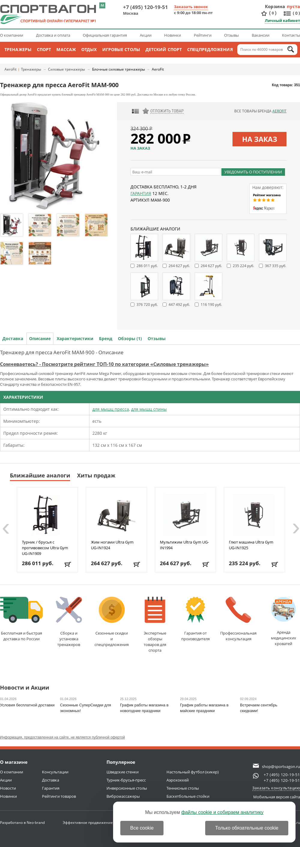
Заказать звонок (191, 6)
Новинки (172, 35)
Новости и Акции (24, 688)
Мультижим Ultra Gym (184, 544)
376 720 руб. (147, 304)
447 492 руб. (179, 304)
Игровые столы (121, 49)
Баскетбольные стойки (187, 796)
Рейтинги (203, 35)
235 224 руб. (243, 265)
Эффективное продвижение (93, 822)
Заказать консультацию (276, 788)
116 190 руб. (211, 304)
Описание (40, 338)
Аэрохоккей (177, 780)
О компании (11, 35)
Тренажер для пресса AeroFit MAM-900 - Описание (62, 352)
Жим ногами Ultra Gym (112, 544)
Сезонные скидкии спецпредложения (111, 622)
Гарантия (140, 193)
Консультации (55, 772)
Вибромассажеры (123, 796)
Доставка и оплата (53, 35)
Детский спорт (164, 49)
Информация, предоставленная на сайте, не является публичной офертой (62, 737)
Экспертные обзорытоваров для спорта (155, 625)
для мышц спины (149, 409)
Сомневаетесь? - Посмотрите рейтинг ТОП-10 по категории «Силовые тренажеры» (104, 364)
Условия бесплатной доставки (27, 705)
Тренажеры (18, 49)
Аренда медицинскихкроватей (283, 621)
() (272, 13)
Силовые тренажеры (66, 69)
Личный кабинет (282, 20)
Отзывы (231, 35)
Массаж (66, 49)
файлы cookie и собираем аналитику (222, 812)
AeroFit (10, 69)
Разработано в (22, 822)
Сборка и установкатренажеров (69, 622)
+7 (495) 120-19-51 (145, 7)
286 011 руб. (147, 265)
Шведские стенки (122, 772)
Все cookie (142, 827)
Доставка (12, 338)
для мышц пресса (110, 409)
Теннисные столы (182, 788)
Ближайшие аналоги (40, 475)
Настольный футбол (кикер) (192, 772)
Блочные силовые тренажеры (118, 69)
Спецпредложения (210, 49)
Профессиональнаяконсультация (238, 619)
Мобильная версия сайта (276, 797)
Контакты (291, 35)
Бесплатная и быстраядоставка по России (21, 619)
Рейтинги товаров (59, 796)
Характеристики (75, 338)
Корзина (275, 6)
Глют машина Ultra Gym (251, 544)
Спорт (44, 49)
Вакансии (260, 35)
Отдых (89, 49)
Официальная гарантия (105, 35)
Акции (146, 35)
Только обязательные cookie (246, 827)
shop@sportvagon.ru (281, 766)
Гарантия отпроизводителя (195, 619)
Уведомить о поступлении (253, 172)
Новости (8, 788)
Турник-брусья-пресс (126, 780)
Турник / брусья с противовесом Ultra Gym (45, 547)
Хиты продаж (96, 475)
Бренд (105, 338)
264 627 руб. (179, 265)
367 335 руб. (275, 265)
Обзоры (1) (130, 338)
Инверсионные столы (126, 788)
